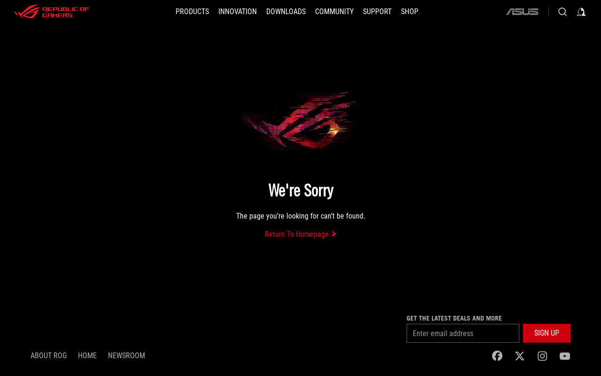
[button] (192, 11)
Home (87, 355)
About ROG (49, 355)
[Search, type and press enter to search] (562, 12)
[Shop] (409, 11)
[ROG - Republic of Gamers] (51, 12)
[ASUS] (522, 12)
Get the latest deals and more (454, 318)
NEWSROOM (126, 355)
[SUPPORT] (377, 11)
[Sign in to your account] (581, 12)
